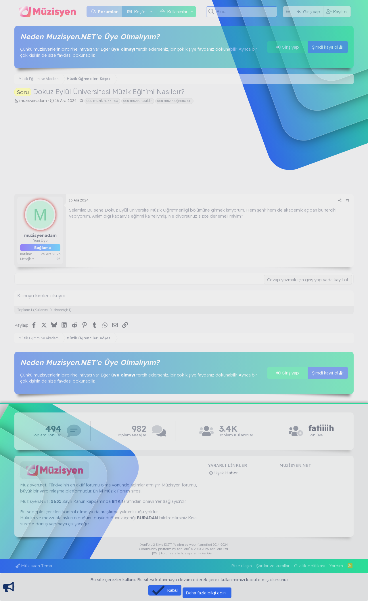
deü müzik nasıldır (137, 100)
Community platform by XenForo (184, 549)
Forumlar (108, 11)
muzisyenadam (33, 100)
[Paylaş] (340, 200)
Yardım (336, 565)
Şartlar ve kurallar (273, 565)
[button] (151, 11)
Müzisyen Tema (34, 565)
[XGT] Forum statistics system (184, 553)
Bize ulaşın (241, 565)
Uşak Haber (225, 473)
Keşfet (140, 11)
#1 (347, 200)
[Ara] (246, 11)
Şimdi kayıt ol (328, 47)
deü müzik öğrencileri (174, 100)
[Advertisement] (184, 150)
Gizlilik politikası (309, 565)
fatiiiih (321, 428)
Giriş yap (287, 47)
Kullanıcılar (177, 11)
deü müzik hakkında (102, 100)
